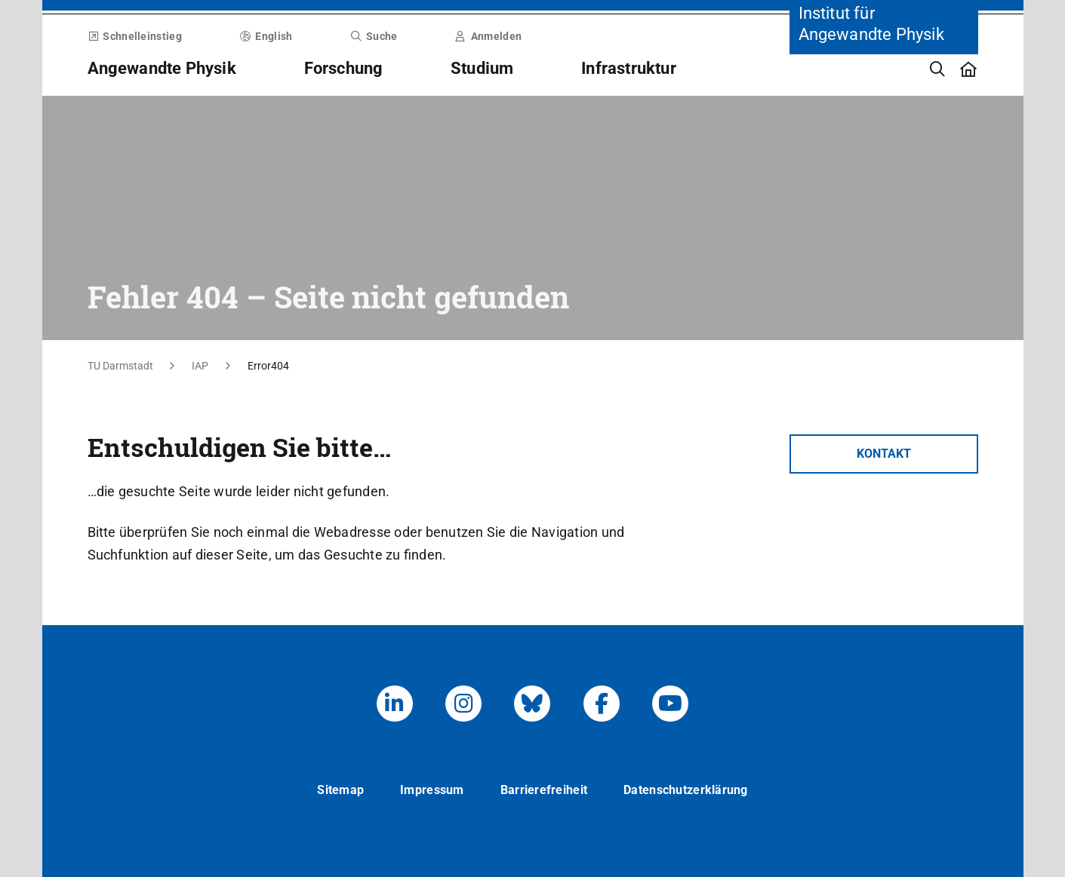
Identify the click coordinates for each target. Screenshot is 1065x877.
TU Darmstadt (120, 366)
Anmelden (488, 36)
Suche (373, 36)
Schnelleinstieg (135, 36)
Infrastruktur (628, 68)
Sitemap (340, 790)
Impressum (432, 790)
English (266, 36)
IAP (200, 366)
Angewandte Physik (162, 68)
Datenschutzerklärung (685, 790)
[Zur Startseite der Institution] (884, 144)
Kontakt (884, 453)
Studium (482, 68)
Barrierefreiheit (543, 790)
